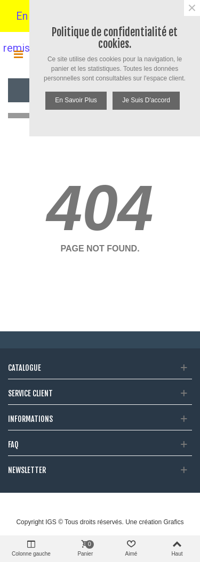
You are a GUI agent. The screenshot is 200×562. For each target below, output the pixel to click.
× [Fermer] (192, 8)
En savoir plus (76, 100)
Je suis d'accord (146, 100)
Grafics (174, 522)
